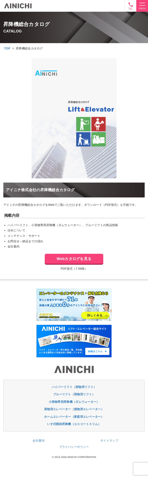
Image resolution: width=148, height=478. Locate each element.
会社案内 (39, 440)
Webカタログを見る (74, 259)
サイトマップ (109, 440)
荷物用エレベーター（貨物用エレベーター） (74, 409)
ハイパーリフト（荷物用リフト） (74, 387)
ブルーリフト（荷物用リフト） (74, 394)
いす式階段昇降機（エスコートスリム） (74, 424)
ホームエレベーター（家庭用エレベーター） (74, 416)
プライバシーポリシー (74, 446)
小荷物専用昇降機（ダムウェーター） (74, 401)
